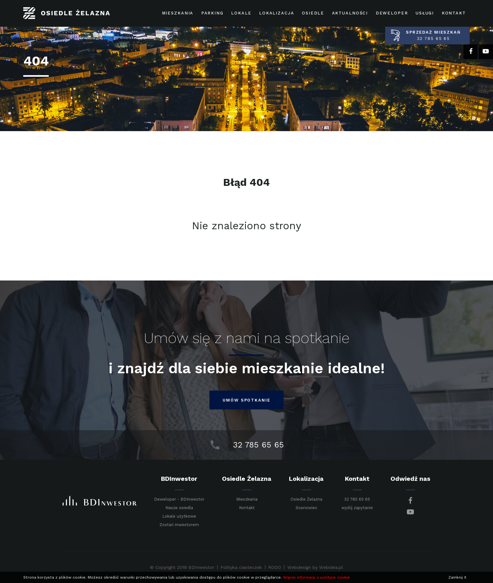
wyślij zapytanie (357, 508)
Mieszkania (247, 499)
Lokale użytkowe (179, 516)
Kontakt (247, 508)
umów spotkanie (246, 400)
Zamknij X (457, 577)
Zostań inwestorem (179, 525)
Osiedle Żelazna (306, 499)
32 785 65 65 (357, 499)
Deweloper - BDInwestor (179, 499)
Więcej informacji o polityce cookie (316, 577)
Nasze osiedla (179, 508)
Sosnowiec (306, 508)
